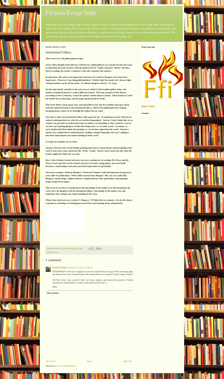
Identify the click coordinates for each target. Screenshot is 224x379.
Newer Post (51, 361)
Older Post (128, 361)
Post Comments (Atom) (66, 366)
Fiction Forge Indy (71, 13)
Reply (54, 287)
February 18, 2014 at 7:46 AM (80, 268)
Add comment (53, 293)
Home (89, 361)
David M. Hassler (59, 268)
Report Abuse (148, 106)
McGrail (55, 252)
